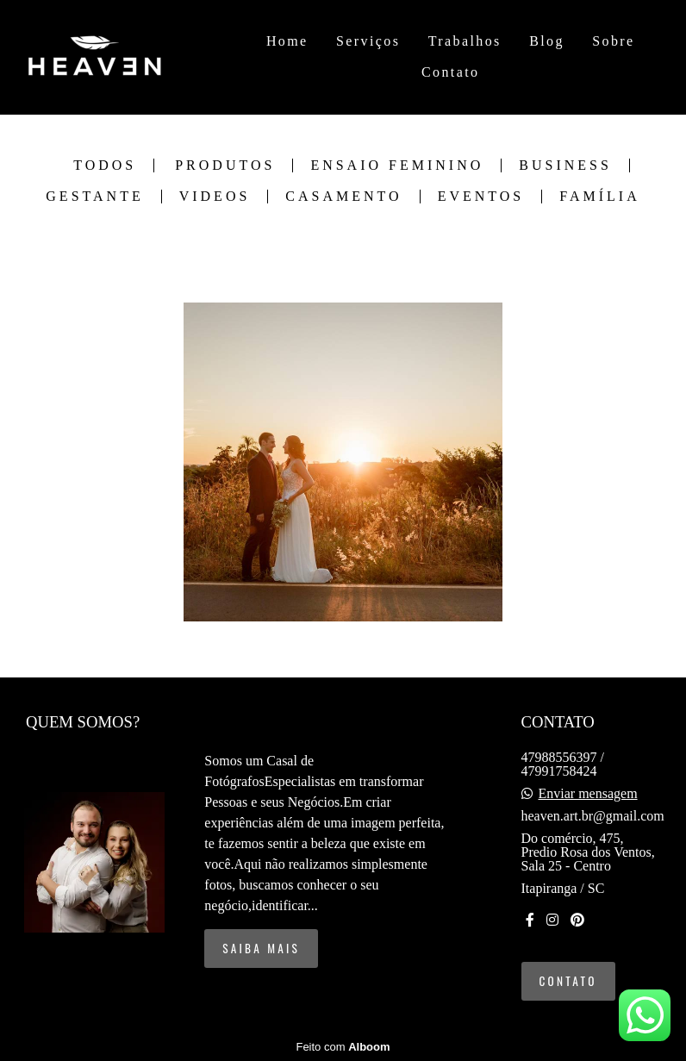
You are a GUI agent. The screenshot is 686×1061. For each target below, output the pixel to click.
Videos (215, 196)
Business (565, 165)
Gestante (94, 196)
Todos (104, 165)
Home (287, 41)
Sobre (613, 41)
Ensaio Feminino (396, 165)
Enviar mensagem (588, 794)
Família (599, 196)
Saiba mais (261, 948)
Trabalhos (465, 41)
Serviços (368, 41)
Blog (546, 41)
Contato (450, 72)
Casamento (343, 196)
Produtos (225, 165)
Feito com (343, 1046)
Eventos (481, 196)
